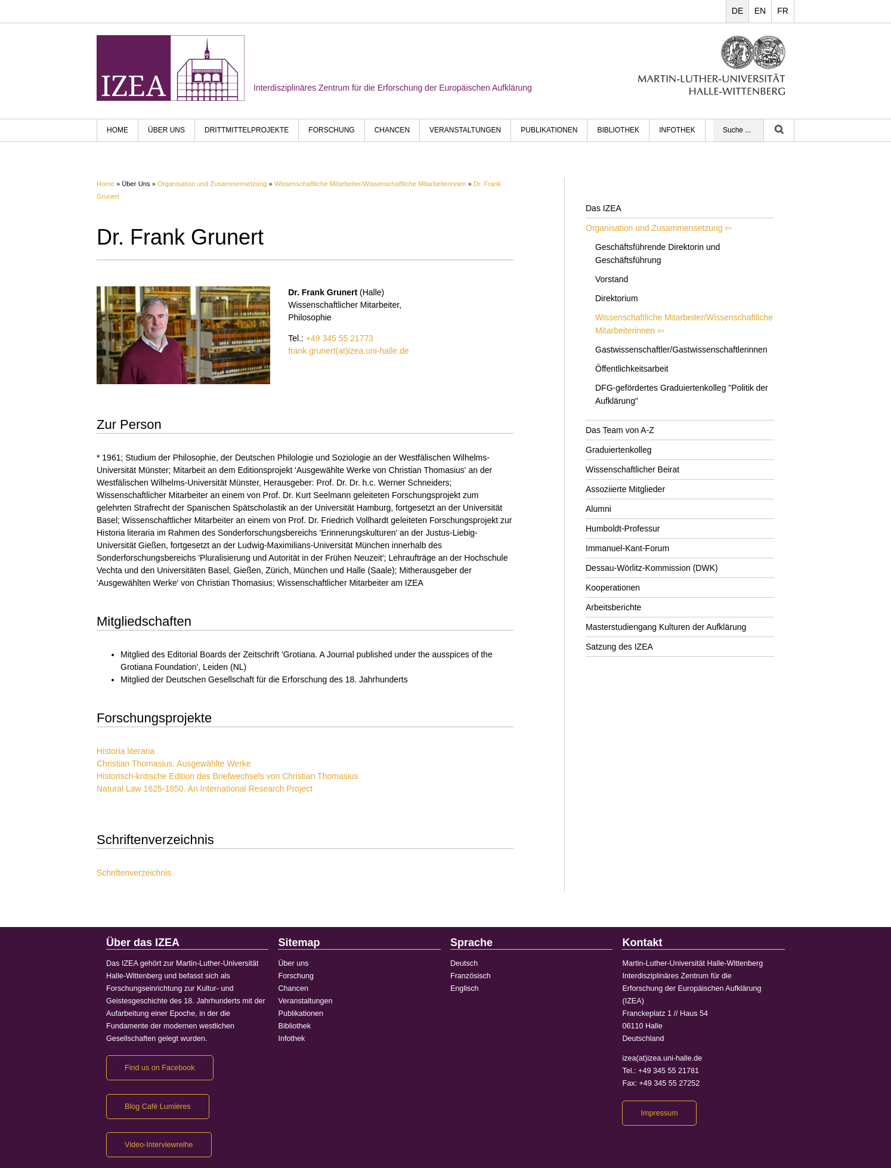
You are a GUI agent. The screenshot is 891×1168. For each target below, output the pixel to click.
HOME (117, 130)
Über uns (166, 130)
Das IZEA (603, 208)
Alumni (598, 509)
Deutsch (464, 963)
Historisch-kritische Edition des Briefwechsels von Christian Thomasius (227, 776)
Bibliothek (618, 130)
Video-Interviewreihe (159, 1145)
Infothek (677, 130)
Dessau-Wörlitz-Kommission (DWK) (652, 568)
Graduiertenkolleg (619, 450)
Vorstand (611, 279)
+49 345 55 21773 (339, 338)
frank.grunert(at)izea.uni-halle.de (348, 351)
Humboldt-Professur (623, 528)
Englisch (464, 988)
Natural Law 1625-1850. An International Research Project (205, 788)
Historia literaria (125, 751)
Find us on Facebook (160, 1068)
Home (106, 183)
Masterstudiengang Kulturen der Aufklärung (666, 627)
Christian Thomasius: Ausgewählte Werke (174, 763)
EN (760, 11)
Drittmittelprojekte (247, 130)
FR (782, 11)
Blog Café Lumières (158, 1106)
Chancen (392, 130)
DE (737, 11)
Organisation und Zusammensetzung (212, 183)
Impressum (659, 1113)
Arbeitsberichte (613, 607)
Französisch (470, 976)
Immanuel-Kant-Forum (627, 548)
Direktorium (616, 298)
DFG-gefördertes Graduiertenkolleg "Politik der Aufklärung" (681, 394)
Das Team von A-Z (620, 430)
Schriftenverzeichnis (134, 872)
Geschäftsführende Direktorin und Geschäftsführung (657, 253)
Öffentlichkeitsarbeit (632, 368)
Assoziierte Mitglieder (625, 489)
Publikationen (549, 130)
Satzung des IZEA (619, 646)
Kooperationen (613, 587)
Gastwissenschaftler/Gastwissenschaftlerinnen (681, 349)
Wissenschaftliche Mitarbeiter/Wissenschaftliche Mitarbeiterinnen (370, 183)
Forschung (331, 130)
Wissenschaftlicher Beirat (632, 469)
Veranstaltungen (465, 130)
